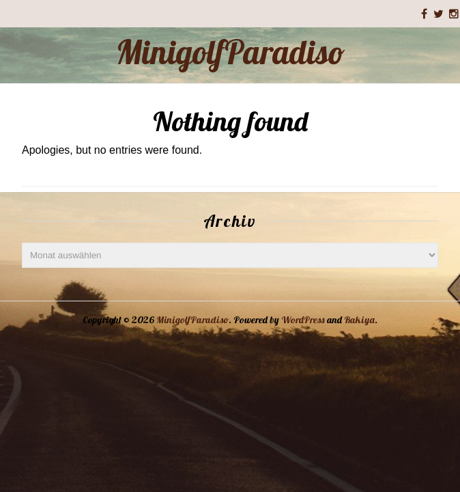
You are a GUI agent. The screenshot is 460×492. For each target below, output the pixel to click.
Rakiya (359, 320)
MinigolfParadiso (230, 51)
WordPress (303, 320)
